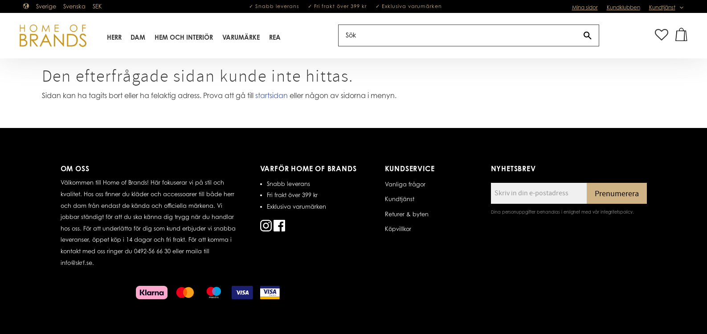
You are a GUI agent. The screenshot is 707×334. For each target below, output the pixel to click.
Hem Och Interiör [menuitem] (184, 37)
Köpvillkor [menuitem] (398, 228)
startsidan (271, 95)
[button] (661, 35)
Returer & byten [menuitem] (407, 214)
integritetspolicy (617, 211)
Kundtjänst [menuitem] (662, 7)
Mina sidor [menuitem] (585, 7)
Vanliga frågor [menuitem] (405, 184)
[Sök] (587, 35)
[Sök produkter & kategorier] (457, 35)
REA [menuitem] (275, 37)
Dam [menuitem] (138, 37)
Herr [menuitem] (114, 37)
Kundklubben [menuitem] (623, 7)
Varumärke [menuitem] (241, 37)
